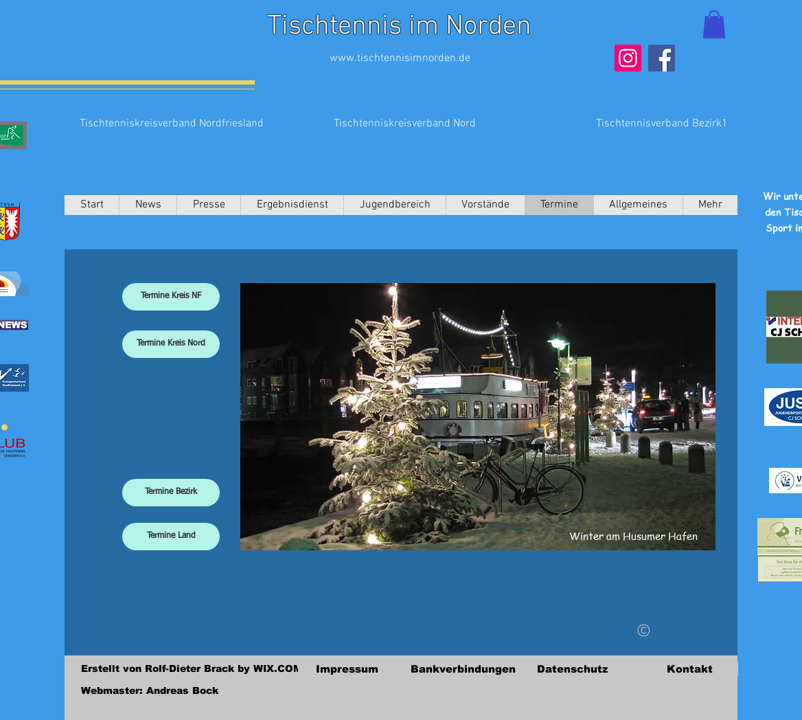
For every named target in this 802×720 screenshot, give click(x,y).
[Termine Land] (171, 536)
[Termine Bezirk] (171, 492)
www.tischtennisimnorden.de (400, 58)
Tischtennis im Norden (399, 26)
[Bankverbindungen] (463, 669)
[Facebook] (661, 58)
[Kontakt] (689, 669)
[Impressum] (347, 669)
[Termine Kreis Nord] (171, 344)
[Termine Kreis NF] (171, 297)
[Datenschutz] (572, 669)
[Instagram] (628, 58)
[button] (714, 24)
